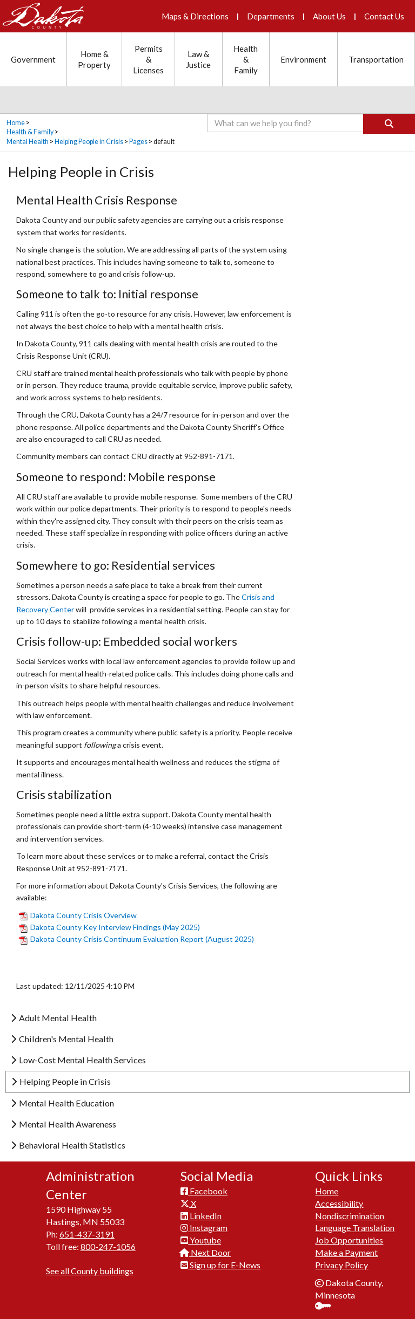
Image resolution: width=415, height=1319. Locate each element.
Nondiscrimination (349, 1216)
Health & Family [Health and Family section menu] (245, 59)
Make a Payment (346, 1252)
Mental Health (27, 142)
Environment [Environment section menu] (303, 59)
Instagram (203, 1227)
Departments (270, 16)
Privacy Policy (341, 1265)
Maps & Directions (195, 16)
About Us (329, 16)
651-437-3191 (87, 1234)
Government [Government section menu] (33, 59)
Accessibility (339, 1203)
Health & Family (29, 132)
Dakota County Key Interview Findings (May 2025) (109, 927)
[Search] (389, 124)
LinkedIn (201, 1216)
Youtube (200, 1240)
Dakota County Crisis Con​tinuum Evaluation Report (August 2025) (136, 939)
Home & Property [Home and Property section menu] (94, 59)
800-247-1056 (108, 1246)
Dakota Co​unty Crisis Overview (78, 915)
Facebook (203, 1191)
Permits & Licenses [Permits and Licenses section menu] (148, 59)
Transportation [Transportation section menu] (376, 59)
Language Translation (354, 1227)
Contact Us (384, 16)
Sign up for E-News (220, 1265)
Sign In (327, 1307)
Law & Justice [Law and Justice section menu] (198, 59)
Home (15, 123)
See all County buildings (89, 1271)
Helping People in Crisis (89, 142)
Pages (138, 142)
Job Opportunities (349, 1240)
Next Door (205, 1252)
